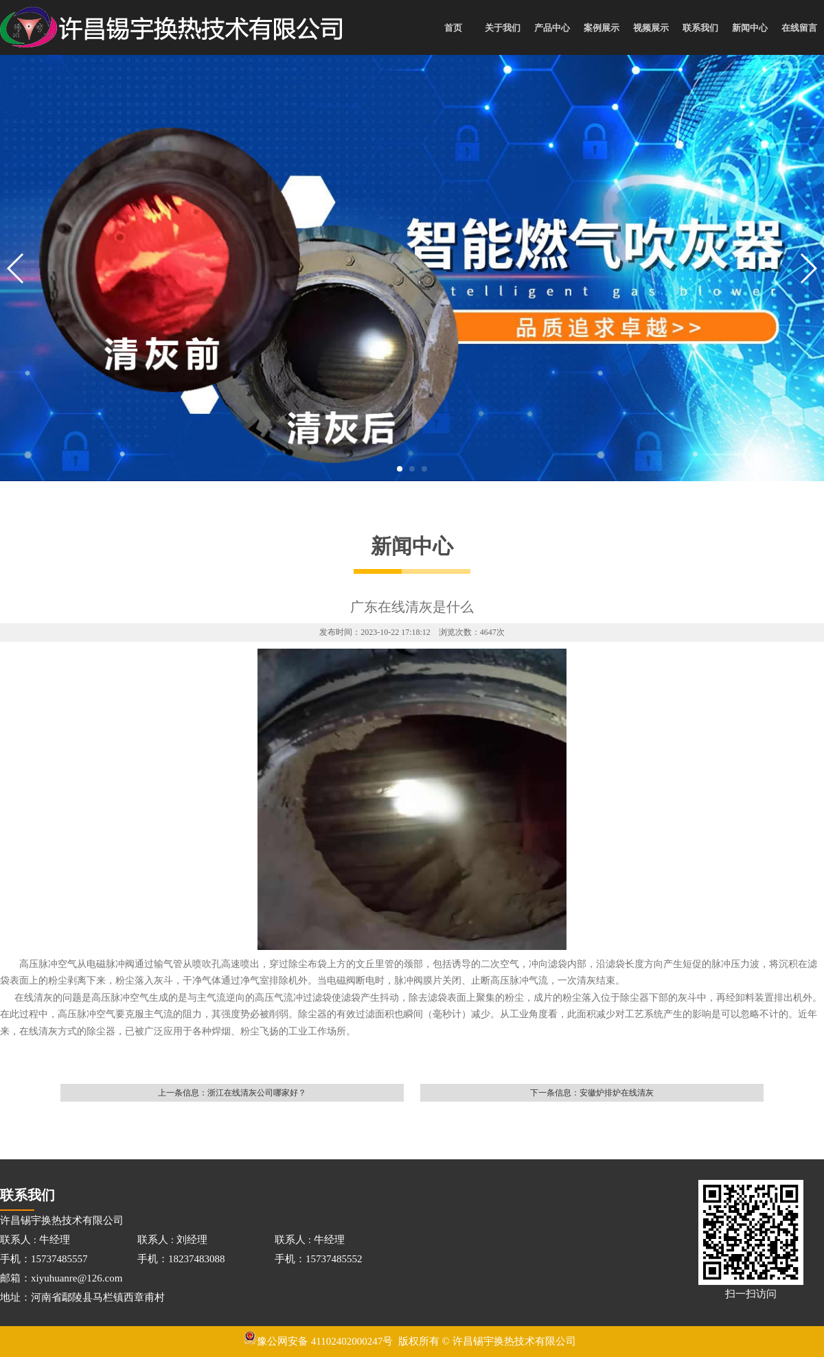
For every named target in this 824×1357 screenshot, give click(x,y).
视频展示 (651, 28)
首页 (453, 28)
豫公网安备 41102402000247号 (318, 1341)
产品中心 (552, 28)
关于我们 (502, 28)
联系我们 (700, 28)
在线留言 (799, 28)
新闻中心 (750, 28)
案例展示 (601, 28)
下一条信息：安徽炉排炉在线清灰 (592, 1093)
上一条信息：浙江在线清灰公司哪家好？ (232, 1093)
